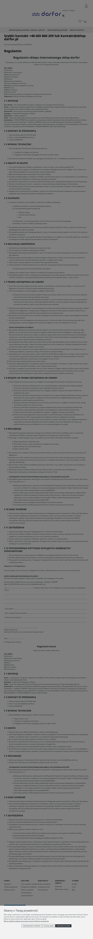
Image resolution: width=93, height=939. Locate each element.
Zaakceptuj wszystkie (63, 926)
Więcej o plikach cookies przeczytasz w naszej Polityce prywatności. (26, 921)
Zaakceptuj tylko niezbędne (31, 926)
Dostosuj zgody (49, 926)
